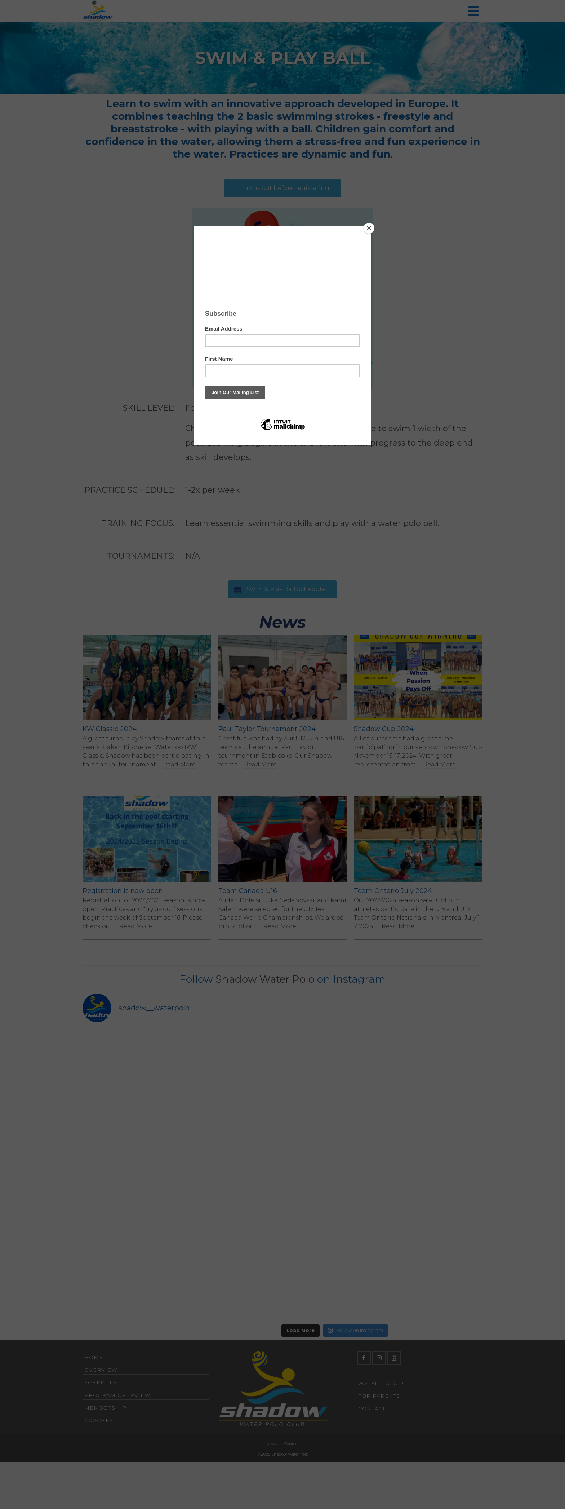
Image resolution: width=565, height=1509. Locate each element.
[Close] (369, 228)
